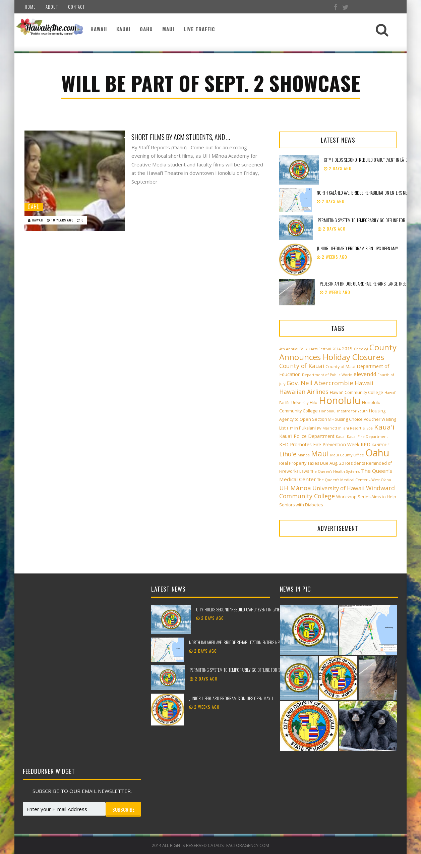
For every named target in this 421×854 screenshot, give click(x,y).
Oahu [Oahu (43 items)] (377, 452)
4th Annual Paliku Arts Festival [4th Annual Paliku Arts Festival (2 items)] (305, 349)
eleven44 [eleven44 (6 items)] (365, 374)
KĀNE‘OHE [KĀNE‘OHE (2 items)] (380, 445)
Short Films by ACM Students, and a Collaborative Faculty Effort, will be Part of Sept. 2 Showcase (181, 137)
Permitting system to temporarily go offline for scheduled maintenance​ (255, 670)
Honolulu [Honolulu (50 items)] (340, 400)
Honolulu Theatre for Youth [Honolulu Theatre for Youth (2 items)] (343, 411)
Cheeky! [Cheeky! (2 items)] (361, 349)
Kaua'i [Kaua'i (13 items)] (384, 427)
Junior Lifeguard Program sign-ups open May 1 (359, 248)
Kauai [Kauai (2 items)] (341, 436)
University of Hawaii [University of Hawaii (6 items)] (338, 488)
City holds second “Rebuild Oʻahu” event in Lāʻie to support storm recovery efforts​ (270, 609)
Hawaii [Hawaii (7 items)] (364, 383)
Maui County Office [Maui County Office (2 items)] (347, 455)
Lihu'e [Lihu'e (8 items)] (287, 454)
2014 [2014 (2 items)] (337, 349)
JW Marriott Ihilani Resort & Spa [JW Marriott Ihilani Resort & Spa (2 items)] (345, 428)
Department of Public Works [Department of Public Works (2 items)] (327, 374)
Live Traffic (199, 29)
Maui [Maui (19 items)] (320, 453)
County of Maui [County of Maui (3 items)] (340, 366)
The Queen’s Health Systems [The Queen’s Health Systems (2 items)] (335, 471)
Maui (168, 29)
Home (30, 6)
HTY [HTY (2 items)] (290, 428)
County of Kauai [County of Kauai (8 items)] (301, 366)
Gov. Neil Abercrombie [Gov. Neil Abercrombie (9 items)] (320, 383)
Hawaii (99, 29)
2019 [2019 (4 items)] (347, 348)
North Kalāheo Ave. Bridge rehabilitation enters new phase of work (249, 642)
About (52, 6)
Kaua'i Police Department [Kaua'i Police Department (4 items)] (307, 436)
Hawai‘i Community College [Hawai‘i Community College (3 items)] (356, 392)
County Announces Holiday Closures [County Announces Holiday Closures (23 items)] (338, 352)
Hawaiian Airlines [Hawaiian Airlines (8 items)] (303, 392)
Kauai (123, 29)
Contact (76, 6)
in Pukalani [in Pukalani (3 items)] (305, 428)
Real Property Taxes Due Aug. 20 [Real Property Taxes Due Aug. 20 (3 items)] (311, 463)
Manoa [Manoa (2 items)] (304, 455)
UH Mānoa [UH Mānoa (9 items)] (295, 488)
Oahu (146, 29)
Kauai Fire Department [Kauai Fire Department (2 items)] (367, 436)
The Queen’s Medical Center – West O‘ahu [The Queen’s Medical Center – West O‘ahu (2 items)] (354, 480)
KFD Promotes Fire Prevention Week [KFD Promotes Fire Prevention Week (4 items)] (319, 444)
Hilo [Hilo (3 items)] (313, 402)
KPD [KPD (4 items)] (365, 444)
